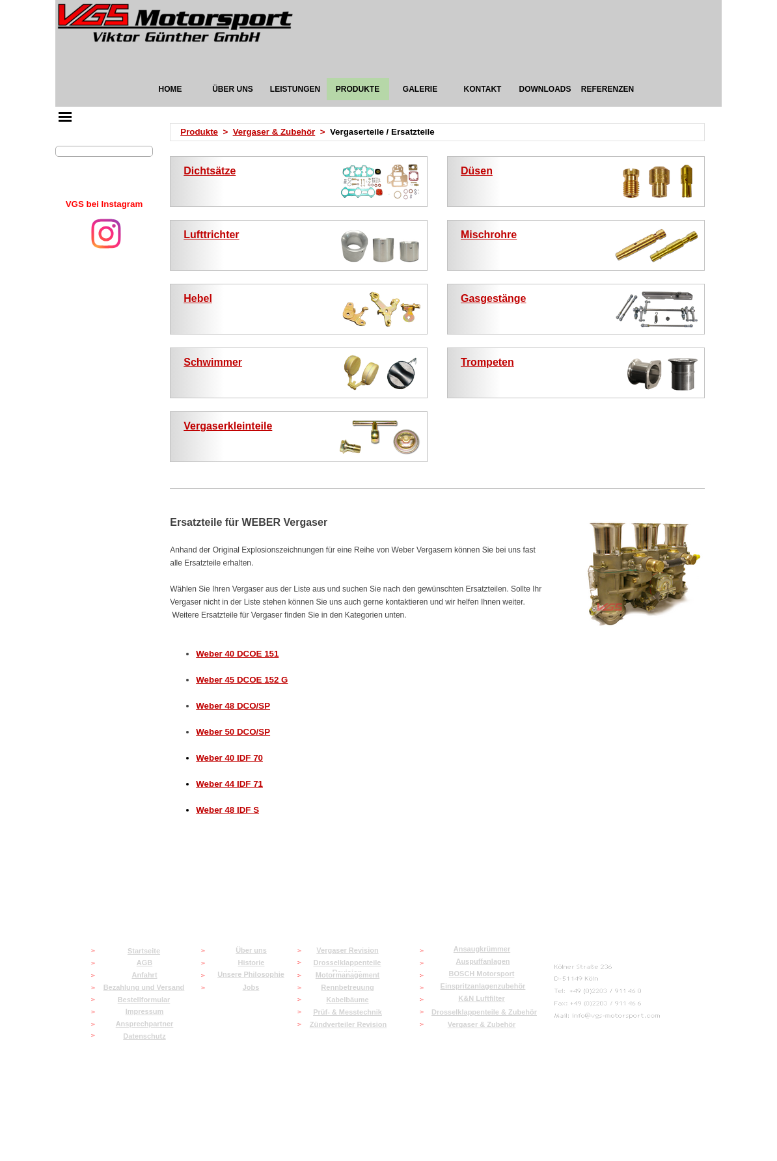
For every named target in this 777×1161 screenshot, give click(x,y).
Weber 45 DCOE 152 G (242, 680)
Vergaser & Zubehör (274, 132)
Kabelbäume (347, 1000)
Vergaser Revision (347, 950)
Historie (251, 962)
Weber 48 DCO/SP (233, 706)
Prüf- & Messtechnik (347, 1012)
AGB (144, 962)
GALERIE (420, 89)
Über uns (251, 950)
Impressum (145, 1011)
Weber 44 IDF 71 (229, 784)
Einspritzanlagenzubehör (483, 986)
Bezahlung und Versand (144, 987)
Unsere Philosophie (250, 974)
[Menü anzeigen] (65, 116)
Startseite (144, 951)
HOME (170, 89)
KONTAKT (483, 89)
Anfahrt (144, 975)
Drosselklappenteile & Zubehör (484, 1012)
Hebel (198, 298)
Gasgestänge (493, 298)
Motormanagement (347, 975)
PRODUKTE (357, 89)
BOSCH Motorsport (482, 973)
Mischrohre (489, 234)
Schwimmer (213, 362)
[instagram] (106, 233)
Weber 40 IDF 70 (229, 758)
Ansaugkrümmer (482, 949)
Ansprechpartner (145, 1024)
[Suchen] (104, 151)
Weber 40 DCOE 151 (237, 654)
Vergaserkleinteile (228, 425)
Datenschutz (144, 1036)
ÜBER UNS (232, 89)
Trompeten (487, 362)
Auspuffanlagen (483, 961)
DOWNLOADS (545, 89)
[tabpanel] (104, 204)
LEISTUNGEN (295, 89)
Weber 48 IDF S (227, 810)
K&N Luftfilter (481, 998)
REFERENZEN (607, 89)
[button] (607, 1016)
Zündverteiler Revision (348, 1024)
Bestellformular (144, 1000)
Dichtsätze (210, 170)
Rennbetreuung (347, 987)
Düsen (477, 170)
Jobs (251, 987)
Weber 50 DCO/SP (233, 732)
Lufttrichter (211, 234)
